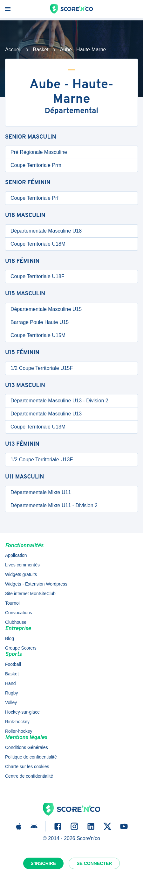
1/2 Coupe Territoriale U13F (41, 459)
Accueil (13, 49)
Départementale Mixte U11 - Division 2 (54, 505)
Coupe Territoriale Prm (35, 165)
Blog (9, 638)
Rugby (11, 692)
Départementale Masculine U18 (46, 231)
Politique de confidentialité (31, 756)
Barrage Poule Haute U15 (39, 322)
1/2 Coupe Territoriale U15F (41, 368)
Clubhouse (15, 622)
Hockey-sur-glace (22, 712)
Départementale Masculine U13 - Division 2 (59, 400)
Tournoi (12, 603)
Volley (11, 702)
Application (16, 555)
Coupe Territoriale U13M (37, 426)
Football (13, 664)
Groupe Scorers (21, 648)
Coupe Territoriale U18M (37, 244)
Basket (41, 49)
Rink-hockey (17, 721)
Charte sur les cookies (27, 766)
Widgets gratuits (21, 574)
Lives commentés (22, 564)
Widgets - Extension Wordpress (36, 584)
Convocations (18, 612)
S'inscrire (43, 863)
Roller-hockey (18, 731)
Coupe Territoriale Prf (34, 198)
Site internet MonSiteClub (30, 593)
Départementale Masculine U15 (46, 309)
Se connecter (94, 863)
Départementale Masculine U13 (46, 413)
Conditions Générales (26, 747)
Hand (10, 683)
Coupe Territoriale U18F (37, 276)
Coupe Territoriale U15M (37, 335)
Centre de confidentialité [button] (29, 776)
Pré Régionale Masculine (38, 152)
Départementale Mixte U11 (40, 492)
